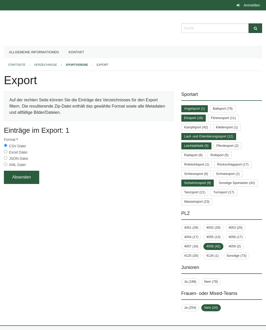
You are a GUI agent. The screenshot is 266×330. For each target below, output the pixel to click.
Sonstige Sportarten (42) (237, 183)
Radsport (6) (193, 155)
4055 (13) (213, 237)
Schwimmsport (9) (197, 183)
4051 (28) (191, 227)
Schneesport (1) (228, 174)
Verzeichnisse (45, 64)
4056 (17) (235, 237)
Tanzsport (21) (194, 192)
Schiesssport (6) (196, 174)
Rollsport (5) (219, 155)
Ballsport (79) (223, 108)
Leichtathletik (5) (196, 146)
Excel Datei (18, 152)
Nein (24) (211, 307)
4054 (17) (191, 237)
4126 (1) (212, 256)
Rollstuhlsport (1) (196, 164)
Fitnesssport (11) (223, 118)
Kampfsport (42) (196, 127)
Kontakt (76, 52)
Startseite (16, 64)
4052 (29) (213, 227)
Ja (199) (190, 281)
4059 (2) (234, 246)
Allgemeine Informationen (34, 52)
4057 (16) (191, 246)
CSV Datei (17, 146)
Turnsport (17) (223, 192)
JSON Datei (18, 158)
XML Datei (17, 165)
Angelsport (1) (194, 108)
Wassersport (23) (197, 201)
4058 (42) (213, 246)
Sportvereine (77, 64)
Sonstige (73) (236, 256)
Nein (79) (211, 281)
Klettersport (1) (227, 127)
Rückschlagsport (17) (233, 164)
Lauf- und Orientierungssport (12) (208, 136)
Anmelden (252, 5)
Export (102, 64)
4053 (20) (235, 227)
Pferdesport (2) (227, 146)
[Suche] (255, 28)
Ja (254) (190, 307)
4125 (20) (191, 256)
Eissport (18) (193, 118)
